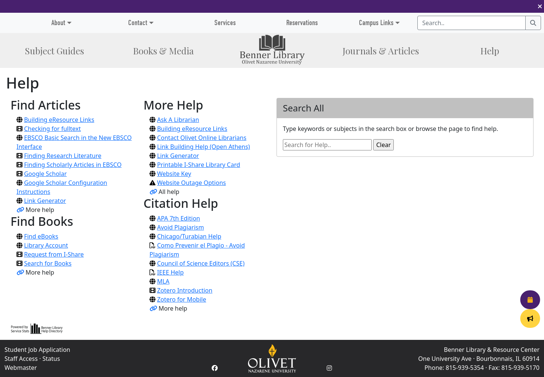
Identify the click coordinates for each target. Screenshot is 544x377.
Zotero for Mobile (181, 299)
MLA (163, 281)
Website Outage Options (191, 183)
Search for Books (48, 263)
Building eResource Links (59, 120)
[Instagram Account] (329, 368)
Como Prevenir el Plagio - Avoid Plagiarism (197, 249)
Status (51, 358)
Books (163, 51)
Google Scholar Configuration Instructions (61, 187)
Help (489, 51)
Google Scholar (45, 174)
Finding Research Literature (62, 156)
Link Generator (45, 201)
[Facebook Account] (215, 368)
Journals (380, 51)
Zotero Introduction (184, 290)
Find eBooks (41, 236)
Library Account (46, 245)
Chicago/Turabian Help (189, 236)
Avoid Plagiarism (180, 227)
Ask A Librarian (178, 120)
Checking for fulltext (52, 129)
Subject (54, 51)
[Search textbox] (471, 23)
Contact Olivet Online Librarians (201, 138)
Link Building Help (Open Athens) (203, 147)
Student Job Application (37, 349)
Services (225, 22)
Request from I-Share (54, 254)
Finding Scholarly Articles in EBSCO (72, 165)
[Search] (533, 23)
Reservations (302, 22)
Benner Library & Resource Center (492, 349)
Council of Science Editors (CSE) (201, 263)
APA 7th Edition (178, 218)
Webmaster (20, 367)
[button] (540, 6)
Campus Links (376, 22)
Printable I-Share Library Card (198, 165)
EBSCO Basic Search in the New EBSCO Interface (74, 142)
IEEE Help (170, 272)
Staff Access (21, 358)
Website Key (174, 174)
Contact (137, 22)
